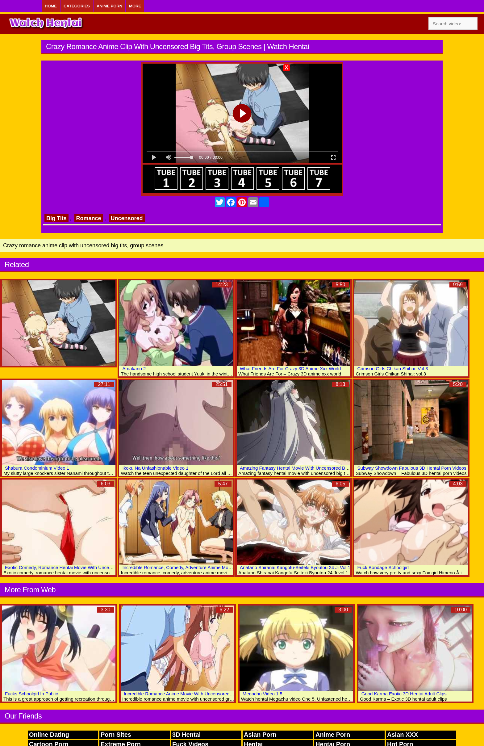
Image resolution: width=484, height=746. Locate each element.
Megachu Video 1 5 (262, 693)
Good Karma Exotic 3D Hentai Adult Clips (404, 693)
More (135, 6)
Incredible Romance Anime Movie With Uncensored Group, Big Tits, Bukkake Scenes (211, 693)
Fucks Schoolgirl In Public (31, 693)
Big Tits (56, 218)
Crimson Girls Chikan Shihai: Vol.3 (392, 368)
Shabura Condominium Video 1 (37, 468)
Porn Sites (116, 734)
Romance (88, 218)
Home (51, 6)
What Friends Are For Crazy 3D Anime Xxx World (290, 368)
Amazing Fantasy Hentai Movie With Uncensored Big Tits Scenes (307, 468)
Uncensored (127, 218)
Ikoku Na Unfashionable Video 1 (155, 468)
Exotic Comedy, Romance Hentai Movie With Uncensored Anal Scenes (77, 567)
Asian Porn (260, 734)
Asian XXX (402, 734)
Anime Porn (109, 6)
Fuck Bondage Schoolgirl (383, 567)
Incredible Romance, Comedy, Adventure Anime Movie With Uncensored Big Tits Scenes (213, 567)
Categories (77, 6)
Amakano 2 (134, 368)
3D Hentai (186, 734)
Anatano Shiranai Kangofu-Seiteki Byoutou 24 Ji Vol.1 (295, 567)
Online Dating (49, 734)
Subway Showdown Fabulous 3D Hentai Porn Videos (411, 468)
